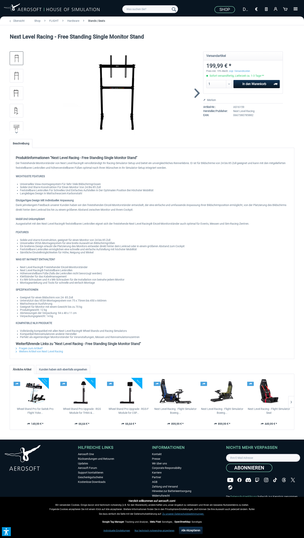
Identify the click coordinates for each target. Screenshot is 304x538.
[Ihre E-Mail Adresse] (263, 458)
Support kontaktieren (90, 472)
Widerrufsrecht (161, 495)
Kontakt (157, 454)
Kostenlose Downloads (91, 481)
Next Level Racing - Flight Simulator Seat (269, 410)
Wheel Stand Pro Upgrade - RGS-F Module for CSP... (129, 410)
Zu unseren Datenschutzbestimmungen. (183, 514)
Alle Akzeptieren (190, 530)
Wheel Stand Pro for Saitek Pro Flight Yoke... (35, 410)
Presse (156, 458)
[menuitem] (150, 9)
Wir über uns (159, 463)
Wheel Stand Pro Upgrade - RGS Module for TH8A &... (82, 410)
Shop (224, 9)
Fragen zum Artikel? (29, 348)
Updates (83, 463)
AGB (154, 481)
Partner (156, 477)
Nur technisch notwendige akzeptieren (154, 530)
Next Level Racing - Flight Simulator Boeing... (175, 410)
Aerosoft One (86, 454)
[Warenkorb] (285, 9)
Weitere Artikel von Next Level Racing (39, 351)
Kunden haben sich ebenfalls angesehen (63, 369)
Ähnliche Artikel (22, 369)
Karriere (157, 472)
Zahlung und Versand (165, 486)
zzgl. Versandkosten (239, 71)
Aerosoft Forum (87, 467)
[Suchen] (174, 9)
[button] (6, 531)
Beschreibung (21, 143)
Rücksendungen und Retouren (96, 458)
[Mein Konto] (276, 9)
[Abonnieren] (249, 468)
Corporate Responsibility (166, 467)
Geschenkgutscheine (90, 477)
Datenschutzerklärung (243, 496)
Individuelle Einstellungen (117, 530)
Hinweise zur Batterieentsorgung (171, 491)
